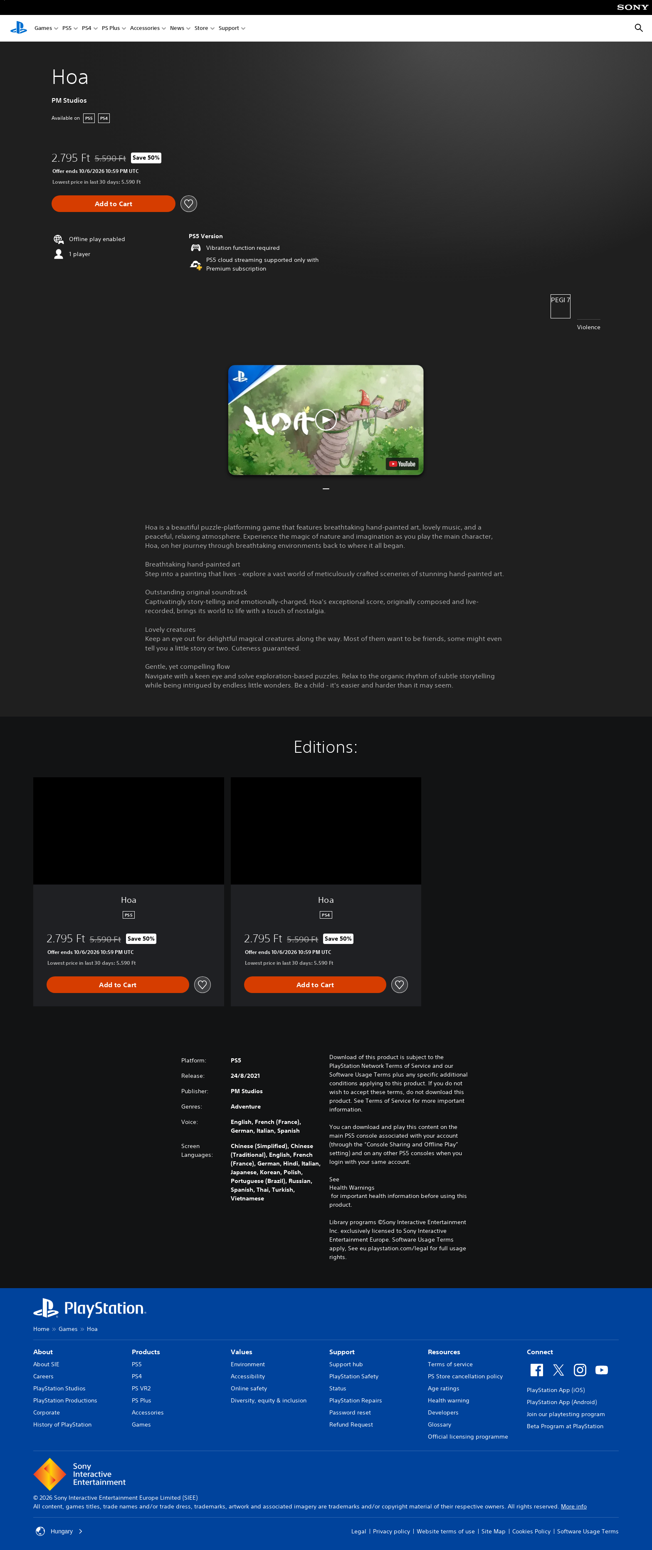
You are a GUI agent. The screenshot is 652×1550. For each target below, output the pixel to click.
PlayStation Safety (353, 1376)
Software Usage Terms (588, 1531)
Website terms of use (446, 1531)
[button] (326, 420)
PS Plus (111, 28)
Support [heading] (342, 1352)
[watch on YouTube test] (402, 464)
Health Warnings (352, 1187)
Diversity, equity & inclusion (268, 1400)
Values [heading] (241, 1352)
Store (201, 28)
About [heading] (43, 1352)
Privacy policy (391, 1531)
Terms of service (450, 1364)
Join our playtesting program (566, 1414)
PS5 (67, 28)
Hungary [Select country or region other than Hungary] (59, 1531)
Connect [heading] (540, 1352)
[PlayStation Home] (18, 28)
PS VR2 (141, 1388)
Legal (358, 1531)
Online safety (249, 1388)
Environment (248, 1364)
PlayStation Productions (65, 1400)
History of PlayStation (62, 1424)
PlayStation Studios (59, 1388)
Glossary (439, 1424)
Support (229, 28)
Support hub (346, 1364)
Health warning (448, 1400)
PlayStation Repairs (355, 1400)
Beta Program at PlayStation (565, 1426)
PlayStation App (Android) (562, 1402)
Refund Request (351, 1424)
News (177, 28)
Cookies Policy (531, 1531)
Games (43, 28)
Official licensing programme (468, 1436)
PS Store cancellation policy (465, 1376)
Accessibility (248, 1376)
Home (41, 1329)
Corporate (46, 1412)
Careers (43, 1376)
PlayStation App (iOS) (556, 1390)
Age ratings (443, 1388)
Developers (443, 1412)
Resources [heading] (444, 1352)
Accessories (145, 28)
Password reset (350, 1412)
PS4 (86, 28)
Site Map (494, 1531)
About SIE (46, 1364)
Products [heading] (146, 1352)
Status (337, 1388)
